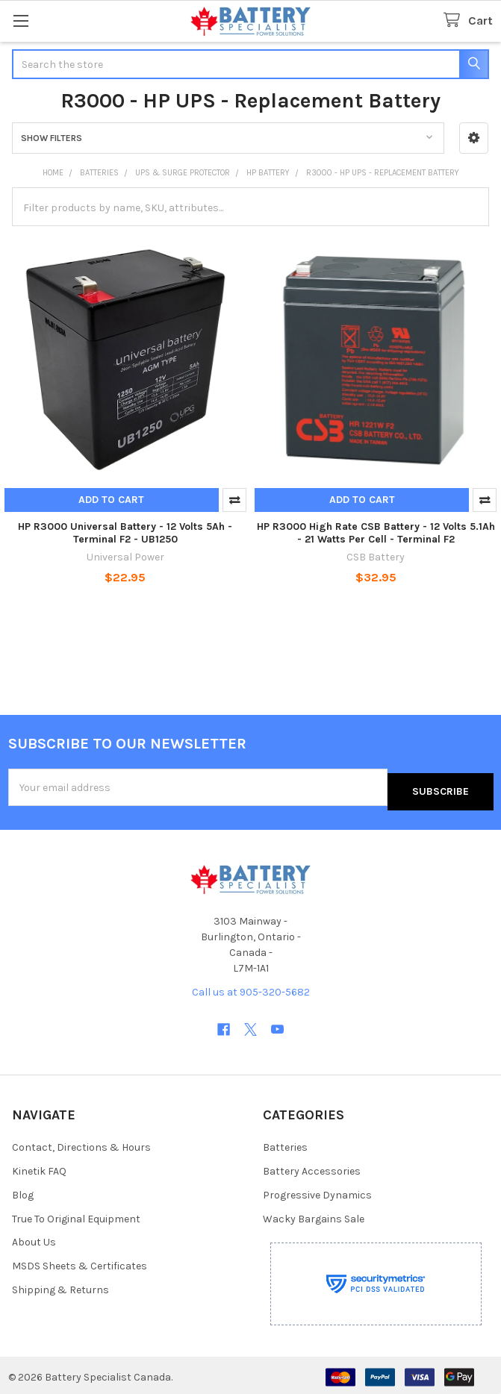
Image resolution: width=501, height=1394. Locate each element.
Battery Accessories (312, 1166)
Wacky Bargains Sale (313, 1213)
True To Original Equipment (76, 1213)
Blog (23, 1190)
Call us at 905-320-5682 (251, 987)
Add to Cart (111, 499)
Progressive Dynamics (317, 1190)
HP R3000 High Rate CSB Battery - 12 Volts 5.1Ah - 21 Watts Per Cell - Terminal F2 (376, 533)
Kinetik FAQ (39, 1166)
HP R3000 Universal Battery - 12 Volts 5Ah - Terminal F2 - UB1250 (125, 533)
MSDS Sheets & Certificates (79, 1261)
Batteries (285, 1142)
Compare (234, 500)
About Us (34, 1237)
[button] (473, 138)
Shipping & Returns (60, 1285)
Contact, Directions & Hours (81, 1142)
